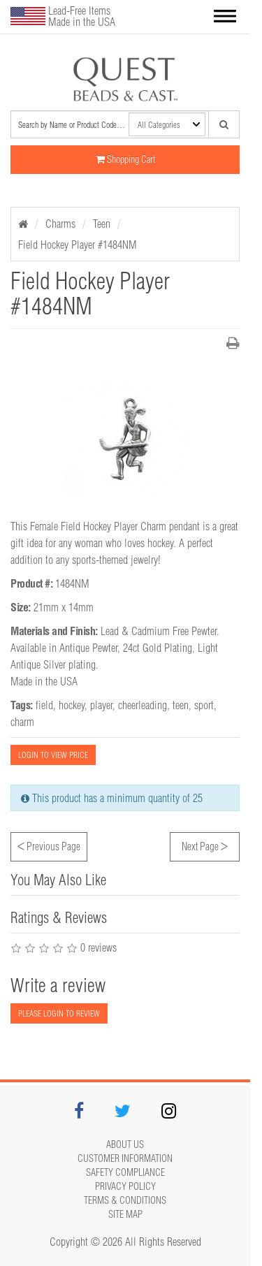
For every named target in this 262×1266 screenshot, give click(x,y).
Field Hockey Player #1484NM (77, 245)
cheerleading (142, 705)
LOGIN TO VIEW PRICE (53, 755)
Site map (125, 1214)
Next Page (205, 844)
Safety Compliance (125, 1172)
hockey (72, 705)
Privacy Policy (125, 1186)
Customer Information (125, 1158)
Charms (60, 224)
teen (181, 705)
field (44, 705)
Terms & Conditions (125, 1200)
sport (204, 705)
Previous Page (48, 844)
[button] (225, 17)
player (101, 705)
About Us (125, 1144)
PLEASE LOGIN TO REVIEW (59, 1013)
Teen (101, 224)
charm (22, 722)
